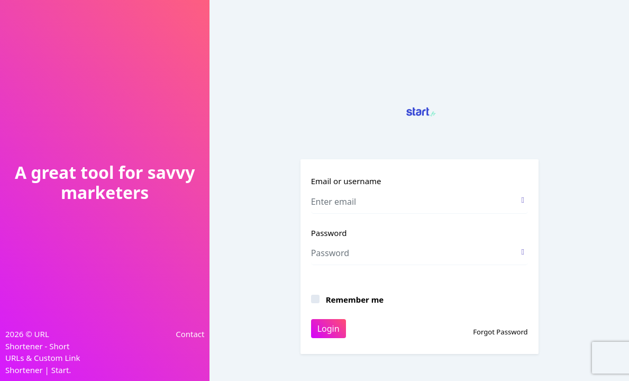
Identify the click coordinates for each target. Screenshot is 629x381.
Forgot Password (500, 332)
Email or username (346, 181)
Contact (190, 334)
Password (329, 233)
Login (328, 328)
